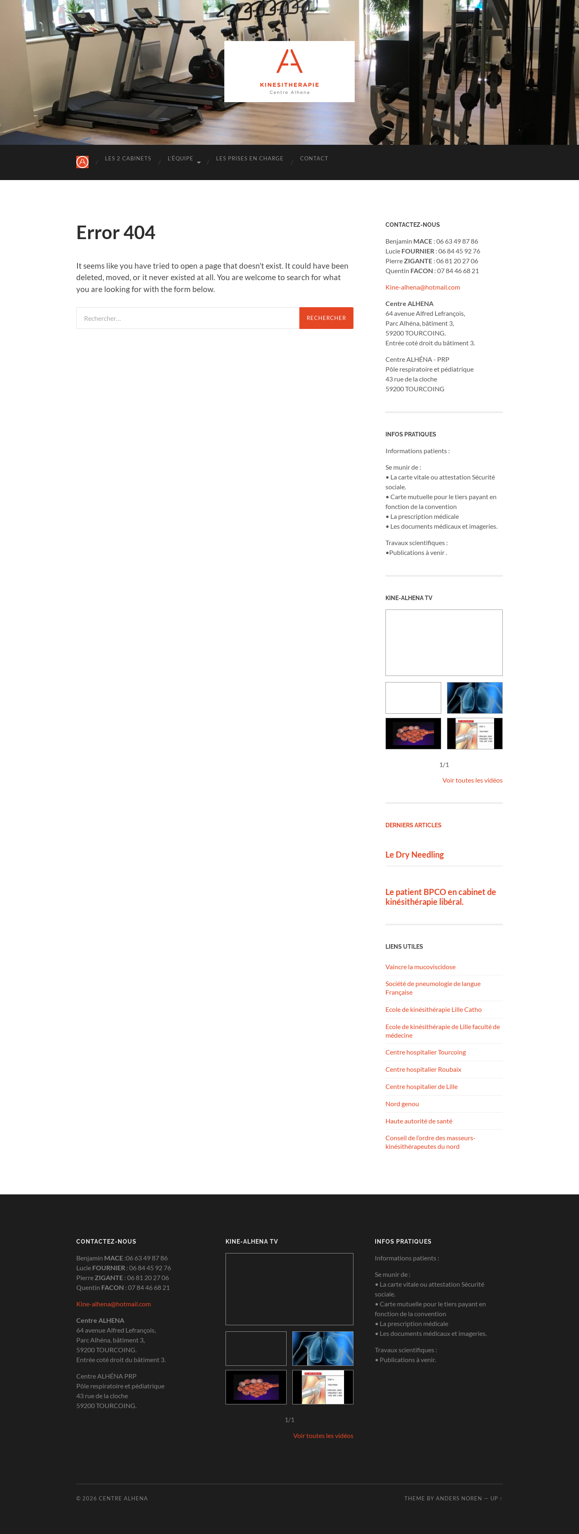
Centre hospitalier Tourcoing (425, 1052)
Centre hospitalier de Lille (421, 1086)
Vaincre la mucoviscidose (420, 966)
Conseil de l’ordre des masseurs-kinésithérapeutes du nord (430, 1142)
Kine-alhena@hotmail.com (422, 287)
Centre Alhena (123, 1498)
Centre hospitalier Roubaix (423, 1069)
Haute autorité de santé (418, 1121)
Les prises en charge (250, 158)
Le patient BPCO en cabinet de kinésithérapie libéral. (440, 896)
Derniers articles (413, 825)
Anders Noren (459, 1498)
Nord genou (402, 1103)
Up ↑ (496, 1498)
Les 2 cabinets (128, 158)
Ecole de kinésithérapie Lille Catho (433, 1009)
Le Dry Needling (414, 854)
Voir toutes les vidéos (472, 780)
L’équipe (181, 158)
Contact (314, 158)
